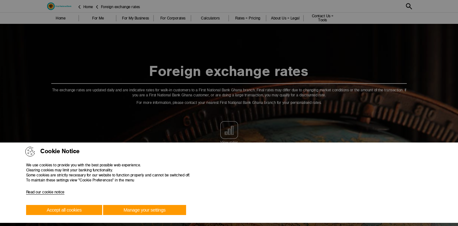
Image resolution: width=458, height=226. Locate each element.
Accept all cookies (64, 210)
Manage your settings (144, 210)
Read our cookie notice (45, 192)
